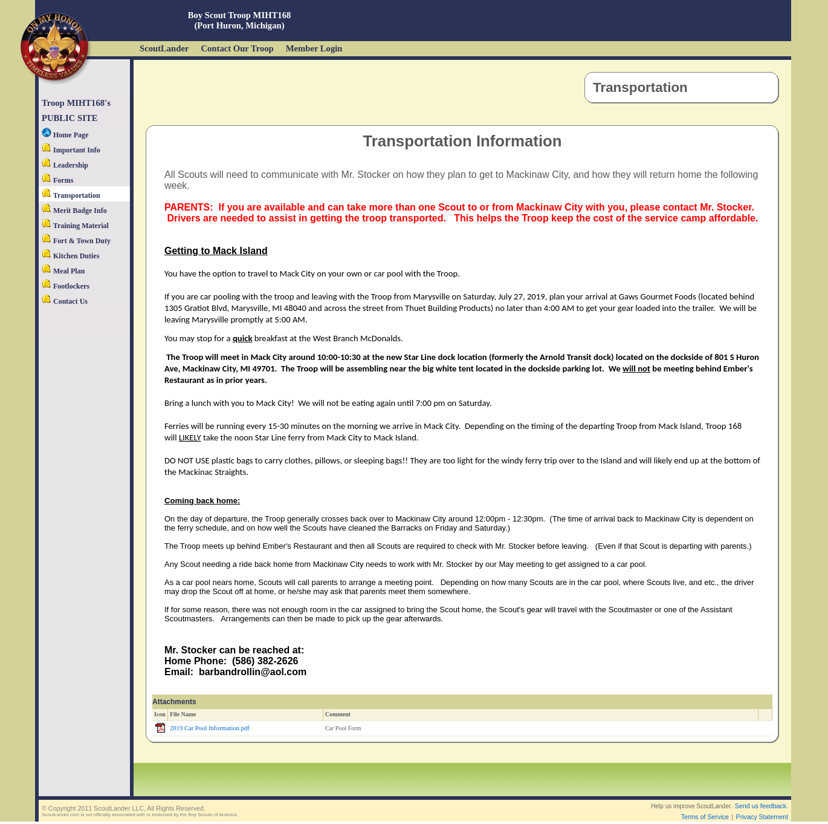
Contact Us (65, 301)
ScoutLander (164, 48)
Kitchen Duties (70, 256)
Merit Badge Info (74, 210)
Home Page (65, 135)
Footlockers (65, 286)
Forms (57, 180)
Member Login (314, 48)
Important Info (71, 150)
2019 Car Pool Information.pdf (210, 728)
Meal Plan (63, 271)
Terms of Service (705, 816)
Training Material (75, 225)
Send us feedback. (761, 805)
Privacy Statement (762, 816)
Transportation (71, 195)
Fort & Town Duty (76, 241)
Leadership (65, 165)
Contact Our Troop (237, 48)
